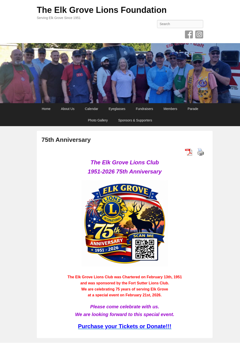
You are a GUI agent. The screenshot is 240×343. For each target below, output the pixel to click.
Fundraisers (144, 109)
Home (46, 109)
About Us (68, 109)
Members (170, 109)
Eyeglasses (117, 109)
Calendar (91, 109)
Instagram (199, 34)
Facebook (189, 34)
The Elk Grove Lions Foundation (102, 10)
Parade (193, 109)
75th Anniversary (66, 139)
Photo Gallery (98, 120)
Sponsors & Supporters (135, 120)
